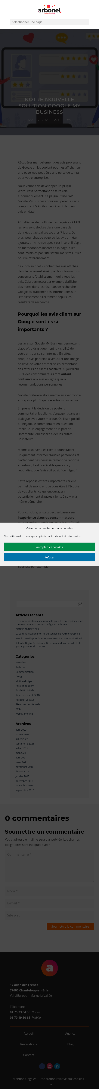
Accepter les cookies (49, 547)
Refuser (50, 557)
